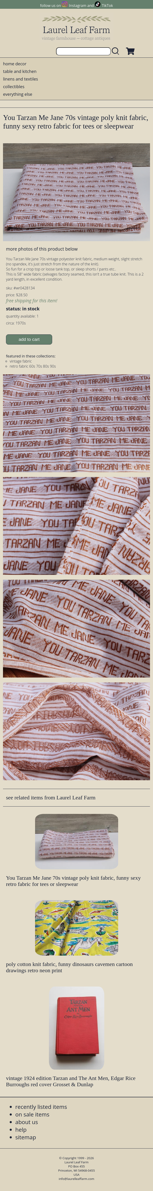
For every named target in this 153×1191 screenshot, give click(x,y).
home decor (14, 63)
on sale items (32, 1114)
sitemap (25, 1137)
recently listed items (41, 1106)
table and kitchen (19, 71)
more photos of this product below (42, 249)
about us (26, 1122)
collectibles (13, 86)
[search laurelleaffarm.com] (116, 51)
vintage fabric (21, 361)
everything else (17, 94)
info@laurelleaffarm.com (76, 1179)
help (21, 1129)
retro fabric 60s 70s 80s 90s (33, 366)
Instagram (77, 5)
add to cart (29, 339)
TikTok (107, 5)
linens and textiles (20, 79)
